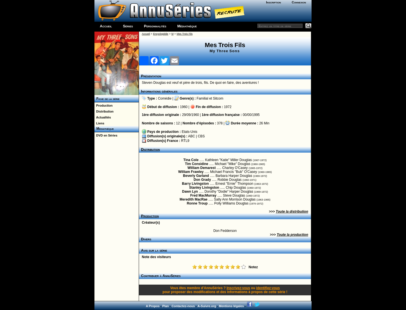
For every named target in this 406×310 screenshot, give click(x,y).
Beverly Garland (196, 176)
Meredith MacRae (194, 199)
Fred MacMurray (203, 195)
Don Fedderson (225, 231)
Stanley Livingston (204, 188)
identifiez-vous (268, 288)
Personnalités (155, 26)
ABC (191, 136)
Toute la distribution (292, 212)
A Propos (153, 306)
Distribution (104, 111)
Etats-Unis (189, 132)
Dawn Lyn (190, 192)
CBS (201, 136)
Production (103, 105)
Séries (128, 26)
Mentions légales (231, 306)
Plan (165, 306)
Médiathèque (187, 26)
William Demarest (201, 168)
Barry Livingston (195, 184)
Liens (99, 123)
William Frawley (191, 172)
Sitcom (218, 98)
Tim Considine (196, 164)
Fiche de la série (107, 99)
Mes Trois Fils (185, 33)
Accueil (106, 26)
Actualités (102, 117)
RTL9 (185, 141)
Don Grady (202, 180)
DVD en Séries (105, 135)
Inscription (273, 2)
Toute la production (292, 235)
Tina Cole (190, 160)
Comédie (164, 98)
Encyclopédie (160, 33)
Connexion (299, 2)
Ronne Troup (197, 203)
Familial (202, 98)
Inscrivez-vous (238, 288)
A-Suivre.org (206, 306)
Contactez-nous (183, 306)
